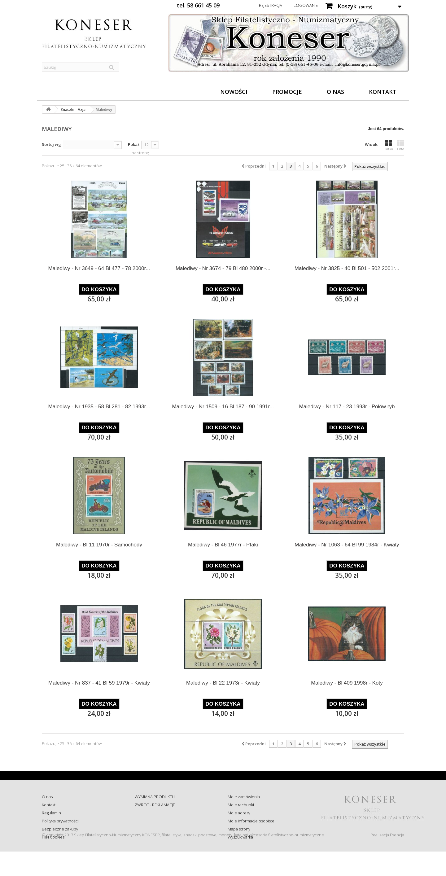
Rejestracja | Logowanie (288, 5)
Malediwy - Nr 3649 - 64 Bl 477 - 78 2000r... (99, 268)
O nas (335, 91)
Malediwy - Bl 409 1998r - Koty (347, 683)
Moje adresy (239, 813)
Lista (400, 145)
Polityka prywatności (60, 821)
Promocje (287, 91)
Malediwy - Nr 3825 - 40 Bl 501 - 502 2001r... (347, 268)
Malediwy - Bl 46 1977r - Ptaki (223, 545)
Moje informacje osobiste (251, 821)
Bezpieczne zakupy (60, 829)
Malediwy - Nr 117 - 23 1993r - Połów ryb (347, 407)
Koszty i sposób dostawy (157, 829)
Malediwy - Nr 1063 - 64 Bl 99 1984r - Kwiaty (347, 545)
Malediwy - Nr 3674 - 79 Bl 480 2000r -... (223, 268)
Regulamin (51, 813)
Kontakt (382, 91)
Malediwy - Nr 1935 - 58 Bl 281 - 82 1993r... (99, 407)
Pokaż (133, 144)
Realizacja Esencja (387, 859)
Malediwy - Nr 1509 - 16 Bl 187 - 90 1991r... (223, 407)
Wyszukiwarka (240, 837)
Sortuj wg (51, 144)
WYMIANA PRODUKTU (155, 796)
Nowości (233, 91)
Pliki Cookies (53, 837)
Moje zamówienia (244, 796)
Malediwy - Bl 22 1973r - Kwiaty (223, 683)
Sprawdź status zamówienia (160, 821)
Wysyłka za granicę (151, 837)
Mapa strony (239, 829)
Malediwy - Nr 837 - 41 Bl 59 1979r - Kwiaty (99, 683)
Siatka (388, 145)
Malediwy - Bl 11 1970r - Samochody (99, 545)
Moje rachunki (241, 805)
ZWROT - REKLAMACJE (155, 805)
